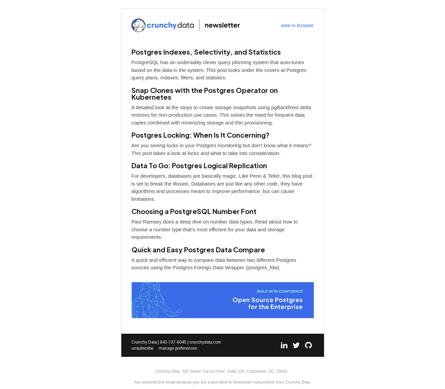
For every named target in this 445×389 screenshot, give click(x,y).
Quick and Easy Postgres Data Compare (198, 249)
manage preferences (178, 348)
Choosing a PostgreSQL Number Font (194, 211)
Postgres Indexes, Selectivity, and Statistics (206, 51)
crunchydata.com (205, 342)
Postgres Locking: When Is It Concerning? (200, 135)
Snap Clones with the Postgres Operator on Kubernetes (205, 93)
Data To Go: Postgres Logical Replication (199, 165)
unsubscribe (143, 348)
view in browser (297, 25)
